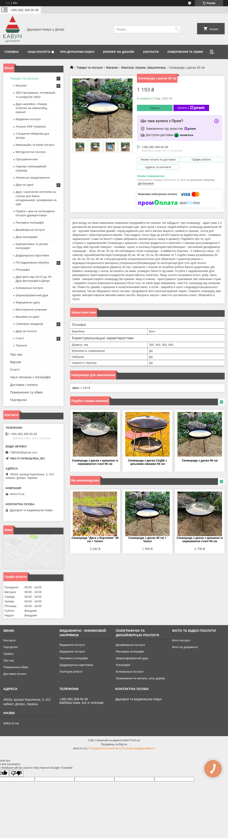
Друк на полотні (26, 331)
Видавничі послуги (28, 119)
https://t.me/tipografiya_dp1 (27, 458)
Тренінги (21, 345)
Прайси (8, 653)
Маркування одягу (28, 302)
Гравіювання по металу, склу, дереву (140, 678)
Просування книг (27, 159)
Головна (11, 52)
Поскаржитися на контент (104, 748)
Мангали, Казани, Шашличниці (143, 67)
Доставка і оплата (24, 385)
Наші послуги (39, 52)
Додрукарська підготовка (32, 255)
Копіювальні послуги (29, 288)
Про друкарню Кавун (77, 52)
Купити (154, 108)
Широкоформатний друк (32, 295)
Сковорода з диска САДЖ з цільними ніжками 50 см (147, 462)
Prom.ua (135, 740)
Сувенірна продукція (29, 323)
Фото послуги (181, 640)
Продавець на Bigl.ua (114, 744)
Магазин (112, 67)
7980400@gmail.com (23, 452)
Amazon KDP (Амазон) (31, 126)
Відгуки (15, 362)
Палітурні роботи (71, 671)
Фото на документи (185, 647)
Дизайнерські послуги (30, 229)
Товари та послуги (89, 67)
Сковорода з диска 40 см (200, 460)
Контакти (151, 52)
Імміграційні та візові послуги (35, 144)
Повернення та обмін (185, 52)
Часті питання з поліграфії (30, 377)
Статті (20, 338)
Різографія (23, 269)
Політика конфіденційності (138, 748)
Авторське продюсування (32, 177)
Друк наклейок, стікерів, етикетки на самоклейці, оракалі (32, 108)
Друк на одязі (24, 184)
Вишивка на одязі (27, 316)
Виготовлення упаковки (31, 309)
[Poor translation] (16, 773)
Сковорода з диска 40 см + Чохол (147, 539)
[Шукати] (177, 29)
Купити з (191, 108)
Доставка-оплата (14, 673)
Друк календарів (27, 237)
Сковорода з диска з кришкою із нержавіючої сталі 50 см (95, 462)
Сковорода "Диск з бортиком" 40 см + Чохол (94, 539)
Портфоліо (18, 400)
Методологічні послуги (31, 152)
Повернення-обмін (15, 667)
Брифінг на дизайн (118, 52)
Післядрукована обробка (32, 262)
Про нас (16, 354)
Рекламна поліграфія (30, 222)
